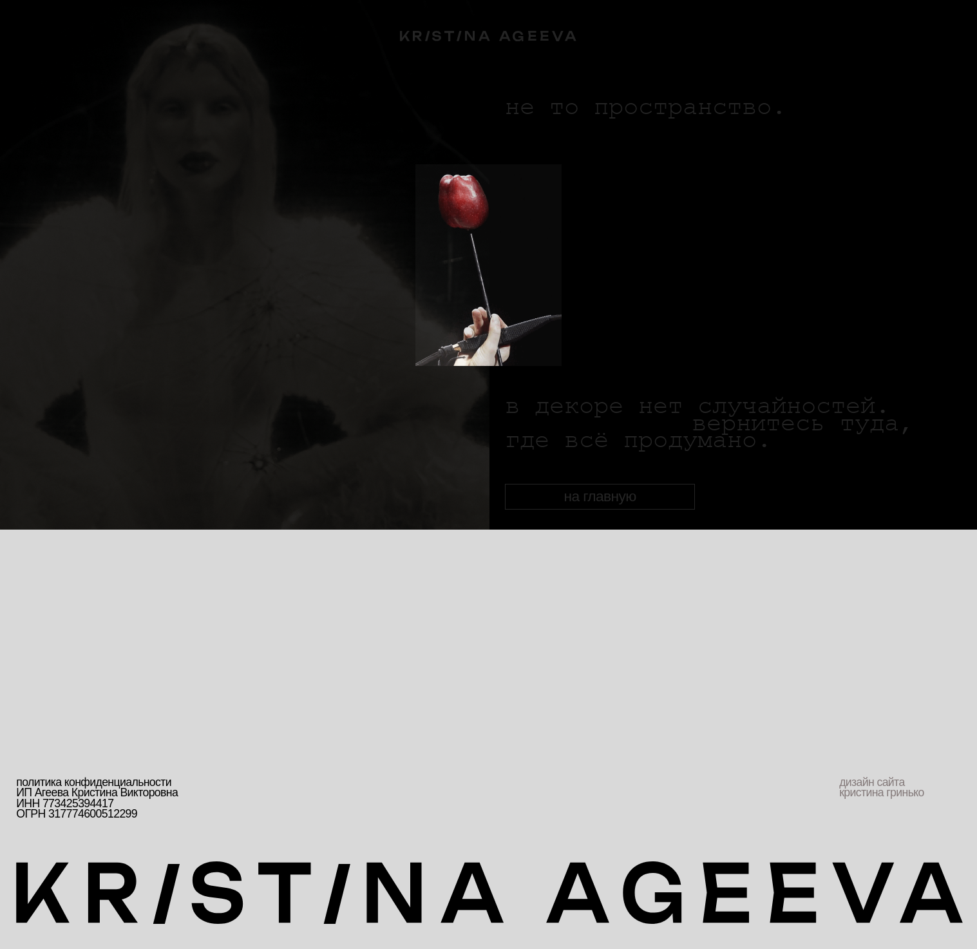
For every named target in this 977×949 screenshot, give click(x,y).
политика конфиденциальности (93, 782)
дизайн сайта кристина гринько (881, 787)
